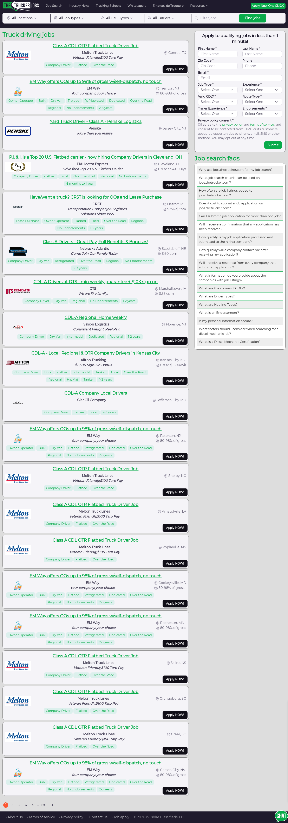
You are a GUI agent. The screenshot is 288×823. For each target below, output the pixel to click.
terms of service (262, 124)
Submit (273, 145)
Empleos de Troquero (168, 6)
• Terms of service (41, 817)
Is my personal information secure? (226, 321)
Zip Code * (206, 60)
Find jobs (252, 18)
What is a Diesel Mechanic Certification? (230, 342)
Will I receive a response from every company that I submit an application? (238, 265)
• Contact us (97, 817)
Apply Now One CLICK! (268, 6)
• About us (14, 817)
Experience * (252, 84)
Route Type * (252, 96)
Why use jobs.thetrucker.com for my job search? (236, 170)
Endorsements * (254, 108)
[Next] (52, 805)
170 (43, 805)
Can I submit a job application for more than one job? (240, 216)
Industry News (79, 6)
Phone (247, 60)
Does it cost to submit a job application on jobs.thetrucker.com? (231, 205)
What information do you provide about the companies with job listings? (232, 278)
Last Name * (251, 49)
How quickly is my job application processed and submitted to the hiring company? (236, 239)
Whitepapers (136, 6)
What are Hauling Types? (218, 305)
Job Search (54, 6)
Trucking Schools (108, 6)
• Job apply (120, 817)
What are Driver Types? (217, 296)
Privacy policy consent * (216, 120)
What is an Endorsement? (219, 313)
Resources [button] (197, 6)
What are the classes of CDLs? (222, 288)
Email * (203, 72)
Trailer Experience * (212, 108)
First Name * (207, 49)
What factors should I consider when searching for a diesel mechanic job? (239, 331)
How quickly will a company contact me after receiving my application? (233, 252)
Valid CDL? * (207, 96)
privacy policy (232, 124)
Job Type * (206, 84)
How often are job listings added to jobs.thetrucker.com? (225, 193)
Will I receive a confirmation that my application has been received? (239, 226)
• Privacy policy (71, 817)
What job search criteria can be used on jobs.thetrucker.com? (229, 180)
